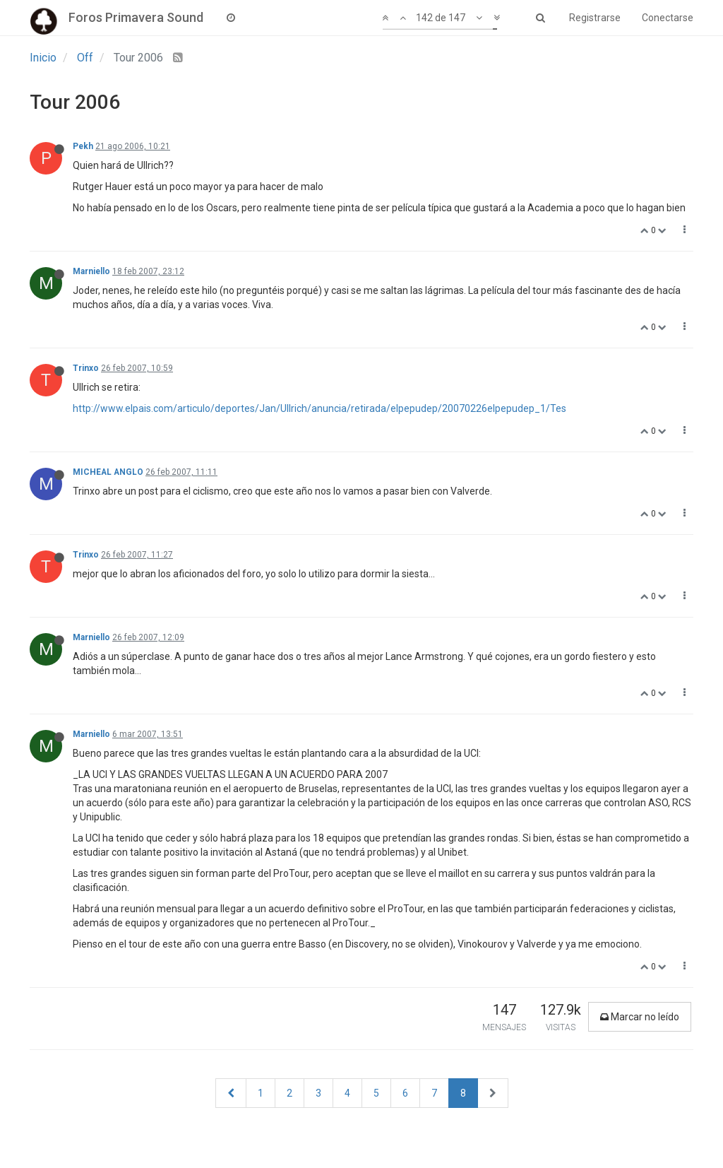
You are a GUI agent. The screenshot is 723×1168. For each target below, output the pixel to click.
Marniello (91, 271)
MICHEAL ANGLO (108, 472)
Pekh (83, 146)
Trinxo (86, 368)
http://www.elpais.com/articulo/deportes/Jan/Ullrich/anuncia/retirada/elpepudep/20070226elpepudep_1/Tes (319, 408)
